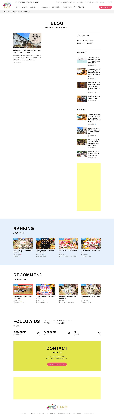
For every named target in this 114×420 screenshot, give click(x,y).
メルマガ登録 (88, 2)
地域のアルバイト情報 (69, 7)
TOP (3, 11)
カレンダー (33, 7)
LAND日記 (90, 43)
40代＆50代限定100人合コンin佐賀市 (90, 286)
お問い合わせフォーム (57, 354)
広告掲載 (102, 2)
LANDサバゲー (81, 43)
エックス (87, 322)
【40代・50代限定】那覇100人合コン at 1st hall (22, 240)
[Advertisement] (89, 176)
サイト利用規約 (77, 403)
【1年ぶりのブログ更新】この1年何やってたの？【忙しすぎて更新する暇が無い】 (92, 59)
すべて (79, 40)
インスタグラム (26, 322)
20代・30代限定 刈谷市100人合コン (68, 240)
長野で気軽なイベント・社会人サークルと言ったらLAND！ (92, 142)
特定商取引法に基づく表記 (64, 403)
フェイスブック (57, 322)
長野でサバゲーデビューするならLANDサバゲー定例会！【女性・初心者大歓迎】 (92, 132)
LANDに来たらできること (69, 2)
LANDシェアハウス (88, 40)
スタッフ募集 (95, 2)
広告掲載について (50, 403)
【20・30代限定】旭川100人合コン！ (90, 240)
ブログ (9, 11)
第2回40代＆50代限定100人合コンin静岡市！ (68, 286)
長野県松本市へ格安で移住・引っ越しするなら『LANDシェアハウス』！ (27, 51)
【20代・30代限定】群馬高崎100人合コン (45, 286)
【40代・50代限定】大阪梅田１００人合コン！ (45, 240)
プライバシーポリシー (89, 403)
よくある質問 (80, 2)
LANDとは (59, 2)
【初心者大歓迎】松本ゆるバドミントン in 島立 (22, 286)
